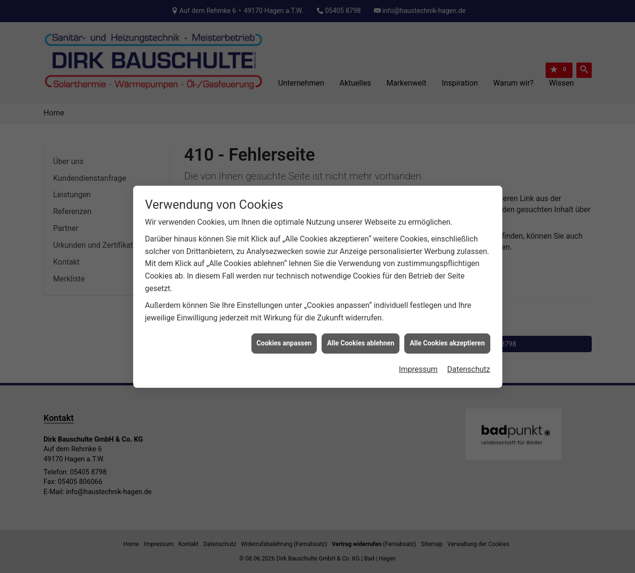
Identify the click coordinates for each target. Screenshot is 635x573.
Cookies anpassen (284, 340)
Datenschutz (468, 366)
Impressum (418, 366)
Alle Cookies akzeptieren (447, 340)
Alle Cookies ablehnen (360, 340)
